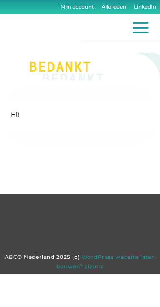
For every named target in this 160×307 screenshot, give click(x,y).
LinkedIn (144, 6)
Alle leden (114, 6)
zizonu (94, 266)
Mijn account (77, 6)
